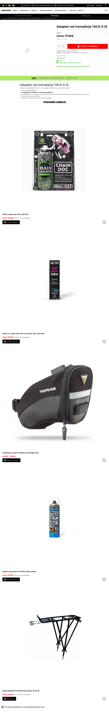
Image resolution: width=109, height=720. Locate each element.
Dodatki (33, 18)
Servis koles (72, 10)
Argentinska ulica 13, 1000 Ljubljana (64, 5)
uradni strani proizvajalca (44, 98)
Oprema (35, 10)
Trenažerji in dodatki (24, 18)
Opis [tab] (34, 78)
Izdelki (9, 18)
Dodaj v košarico (89, 46)
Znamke (81, 10)
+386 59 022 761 (27, 5)
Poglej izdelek (104, 222)
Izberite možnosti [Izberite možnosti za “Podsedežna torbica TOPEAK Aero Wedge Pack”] (13, 460)
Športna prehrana (61, 10)
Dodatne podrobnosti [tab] (51, 78)
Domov (4, 18)
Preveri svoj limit (86, 15)
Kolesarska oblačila (46, 10)
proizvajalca (74, 51)
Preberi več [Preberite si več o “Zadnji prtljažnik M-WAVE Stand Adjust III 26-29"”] (11, 699)
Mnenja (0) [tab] (71, 78)
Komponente (25, 10)
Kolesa (15, 10)
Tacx (78, 52)
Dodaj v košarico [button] (12, 222)
